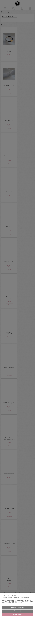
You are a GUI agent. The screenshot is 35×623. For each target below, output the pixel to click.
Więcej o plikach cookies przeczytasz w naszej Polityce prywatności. (16, 604)
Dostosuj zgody (17, 611)
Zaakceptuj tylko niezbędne (17, 607)
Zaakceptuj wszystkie (17, 615)
